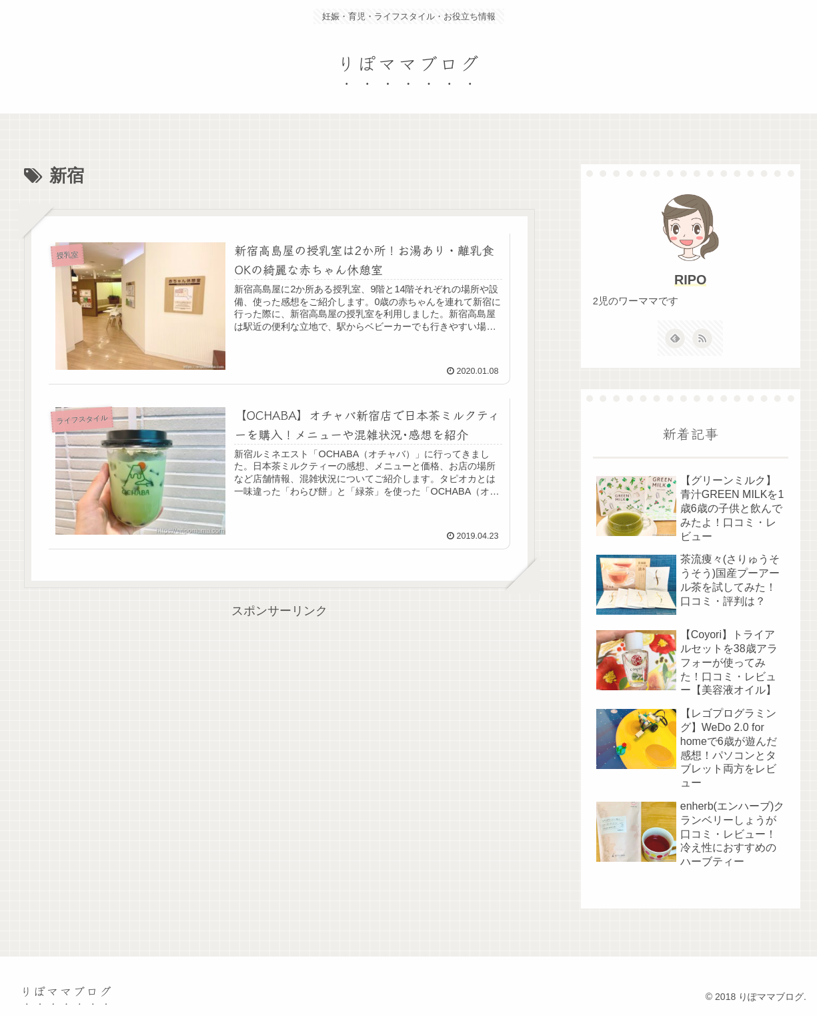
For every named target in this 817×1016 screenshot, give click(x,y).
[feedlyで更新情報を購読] (675, 338)
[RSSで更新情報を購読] (702, 338)
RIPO (690, 279)
